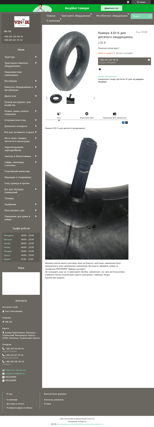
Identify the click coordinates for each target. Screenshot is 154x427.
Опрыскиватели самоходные (13, 74)
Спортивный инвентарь (17, 171)
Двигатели (10, 96)
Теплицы (9, 198)
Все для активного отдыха (19, 132)
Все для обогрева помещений (14, 191)
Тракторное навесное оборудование (16, 65)
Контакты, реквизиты (54, 399)
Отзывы (47, 403)
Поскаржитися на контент (68, 424)
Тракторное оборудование (75, 15)
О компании (53, 20)
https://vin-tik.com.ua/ (15, 370)
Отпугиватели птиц (15, 120)
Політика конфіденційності (91, 424)
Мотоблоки (11, 81)
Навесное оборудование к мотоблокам (19, 89)
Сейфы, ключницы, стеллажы (14, 164)
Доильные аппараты (16, 126)
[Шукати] (149, 16)
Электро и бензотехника (18, 156)
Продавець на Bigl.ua (77, 421)
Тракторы (10, 57)
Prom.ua (91, 419)
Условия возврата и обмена (19, 408)
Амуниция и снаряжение (18, 177)
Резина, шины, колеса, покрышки (17, 113)
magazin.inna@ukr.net (15, 373)
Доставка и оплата (15, 403)
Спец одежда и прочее (17, 183)
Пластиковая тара (14, 210)
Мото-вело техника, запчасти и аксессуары (17, 140)
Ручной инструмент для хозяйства (18, 104)
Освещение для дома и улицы (17, 218)
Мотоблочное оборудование (112, 15)
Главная (51, 15)
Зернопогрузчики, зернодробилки (14, 149)
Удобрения (10, 204)
